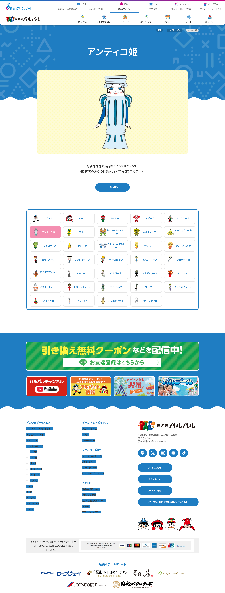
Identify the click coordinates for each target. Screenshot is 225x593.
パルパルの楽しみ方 (34, 446)
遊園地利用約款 (89, 494)
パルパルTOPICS (89, 428)
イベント (85, 434)
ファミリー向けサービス (92, 456)
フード (29, 492)
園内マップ (31, 497)
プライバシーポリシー (91, 512)
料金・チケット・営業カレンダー (39, 428)
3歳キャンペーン (89, 461)
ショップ (29, 486)
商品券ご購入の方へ (91, 489)
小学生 (33, 463)
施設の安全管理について (94, 500)
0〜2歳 (33, 451)
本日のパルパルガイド (35, 434)
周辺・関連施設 (32, 503)
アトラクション (32, 440)
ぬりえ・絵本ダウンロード (93, 473)
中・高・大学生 (36, 469)
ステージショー (88, 440)
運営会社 (86, 506)
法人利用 (34, 480)
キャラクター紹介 (89, 467)
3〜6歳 (33, 457)
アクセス (30, 509)
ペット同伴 (35, 474)
